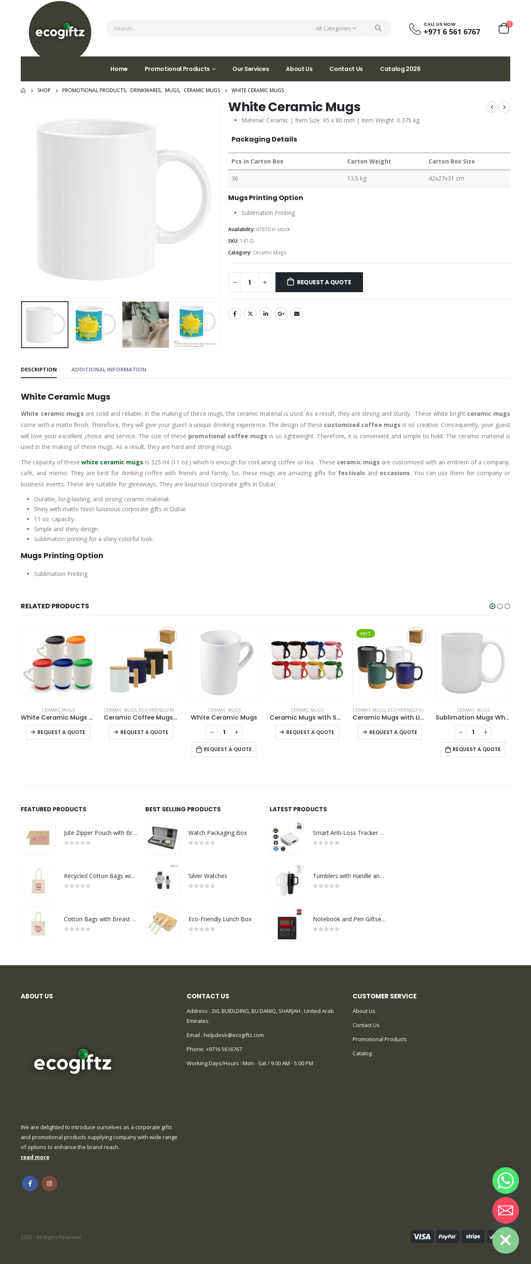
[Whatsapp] (505, 1180)
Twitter (250, 313)
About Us (299, 69)
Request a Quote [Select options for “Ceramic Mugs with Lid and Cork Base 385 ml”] (393, 732)
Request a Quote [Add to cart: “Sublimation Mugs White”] (477, 749)
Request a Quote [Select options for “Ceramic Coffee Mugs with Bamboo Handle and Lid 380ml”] (144, 732)
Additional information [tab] (108, 369)
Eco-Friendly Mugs (161, 710)
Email (296, 313)
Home (119, 69)
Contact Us (346, 69)
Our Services (250, 69)
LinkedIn (266, 313)
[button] (492, 606)
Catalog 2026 (400, 69)
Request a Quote (324, 282)
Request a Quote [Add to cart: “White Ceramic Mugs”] (228, 749)
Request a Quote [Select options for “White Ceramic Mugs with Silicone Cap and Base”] (61, 732)
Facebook (234, 313)
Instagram (49, 1183)
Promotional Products (177, 69)
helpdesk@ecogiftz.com (233, 1035)
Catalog (362, 1053)
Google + (281, 313)
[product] (58, 663)
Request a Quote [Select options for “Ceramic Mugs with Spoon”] (310, 732)
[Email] (505, 1210)
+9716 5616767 (224, 1049)
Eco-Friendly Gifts (409, 710)
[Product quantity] (250, 282)
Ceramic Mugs (270, 252)
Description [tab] (39, 369)
